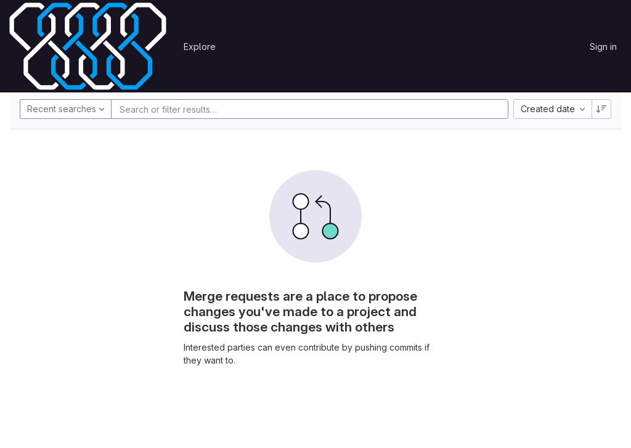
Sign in (603, 46)
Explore (200, 46)
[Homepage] (88, 46)
